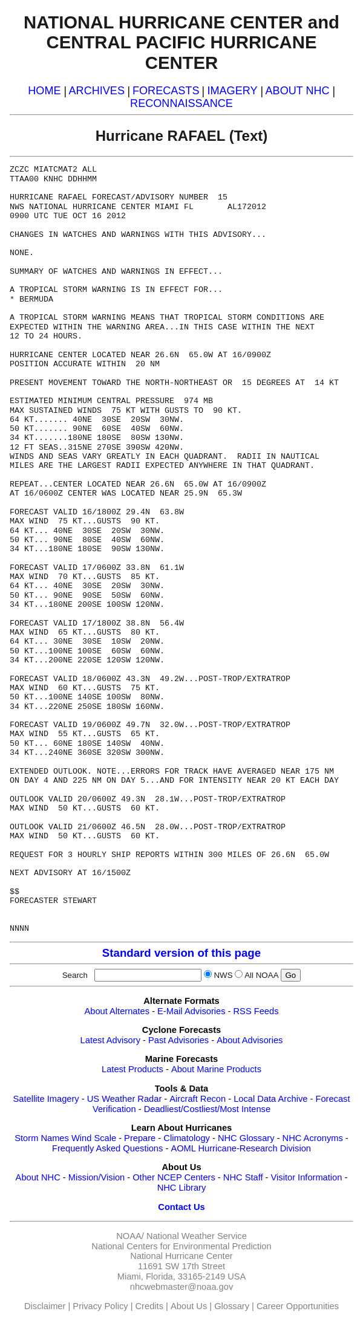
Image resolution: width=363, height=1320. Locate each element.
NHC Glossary (246, 1138)
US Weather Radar (124, 1099)
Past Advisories (178, 1040)
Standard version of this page (181, 952)
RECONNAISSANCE (181, 103)
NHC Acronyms (313, 1138)
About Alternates (117, 1011)
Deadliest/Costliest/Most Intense (207, 1109)
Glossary (231, 1306)
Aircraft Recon (197, 1099)
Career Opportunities (298, 1306)
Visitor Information (306, 1177)
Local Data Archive (270, 1099)
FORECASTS (166, 91)
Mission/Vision (96, 1177)
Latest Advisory (110, 1040)
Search (77, 975)
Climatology (186, 1138)
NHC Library (181, 1187)
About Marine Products (216, 1069)
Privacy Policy (100, 1306)
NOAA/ (130, 1236)
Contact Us (181, 1207)
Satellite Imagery (46, 1099)
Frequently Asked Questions (107, 1148)
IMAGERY (232, 91)
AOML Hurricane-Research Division (241, 1148)
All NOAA (261, 975)
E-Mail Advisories (191, 1011)
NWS (223, 975)
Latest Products (132, 1069)
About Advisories (250, 1040)
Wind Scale (93, 1138)
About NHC (38, 1177)
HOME (44, 91)
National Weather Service (196, 1236)
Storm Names (42, 1138)
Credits (149, 1306)
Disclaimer (44, 1306)
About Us (189, 1306)
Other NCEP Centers (173, 1177)
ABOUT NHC (298, 91)
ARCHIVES (97, 91)
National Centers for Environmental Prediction (181, 1246)
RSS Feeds (256, 1011)
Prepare (139, 1138)
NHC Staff (243, 1177)
